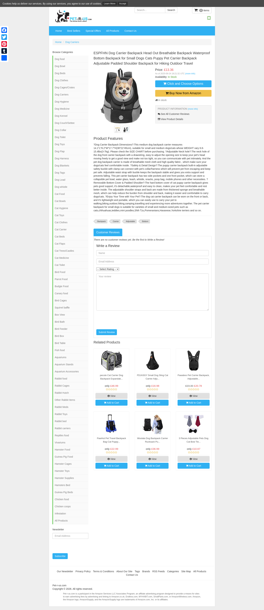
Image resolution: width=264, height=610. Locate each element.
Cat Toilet (60, 265)
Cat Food (60, 194)
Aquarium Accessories (67, 371)
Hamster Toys (62, 471)
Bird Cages (61, 300)
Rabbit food (61, 378)
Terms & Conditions (103, 571)
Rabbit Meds (61, 407)
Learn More (109, 3)
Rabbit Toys (61, 414)
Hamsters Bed (62, 485)
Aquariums (60, 357)
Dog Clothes (61, 80)
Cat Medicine (62, 258)
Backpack (101, 221)
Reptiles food (62, 435)
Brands (146, 571)
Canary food (61, 293)
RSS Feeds (158, 571)
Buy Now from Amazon (183, 93)
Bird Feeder (61, 329)
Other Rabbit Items (65, 400)
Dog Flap (60, 151)
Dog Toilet (60, 137)
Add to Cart (111, 402)
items (201, 10)
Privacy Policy (83, 571)
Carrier (116, 221)
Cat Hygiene (61, 208)
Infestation (60, 513)
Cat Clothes (61, 222)
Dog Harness (62, 158)
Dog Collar (60, 130)
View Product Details (170, 119)
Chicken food (62, 499)
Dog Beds (60, 73)
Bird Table (60, 343)
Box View (60, 314)
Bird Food (60, 272)
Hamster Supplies (64, 478)
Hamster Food (62, 449)
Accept (122, 3)
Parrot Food (61, 279)
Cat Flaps (60, 243)
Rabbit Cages (62, 385)
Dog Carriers (72, 42)
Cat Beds (60, 236)
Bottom (145, 221)
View (112, 396)
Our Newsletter (65, 571)
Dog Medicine (62, 108)
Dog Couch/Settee (64, 123)
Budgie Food (61, 286)
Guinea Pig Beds (64, 492)
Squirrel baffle (62, 307)
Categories (173, 571)
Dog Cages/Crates (65, 87)
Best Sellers (73, 30)
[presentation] (122, 320)
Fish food (60, 350)
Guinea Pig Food (64, 456)
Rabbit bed (61, 421)
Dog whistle (61, 186)
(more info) (190, 73)
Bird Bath (60, 321)
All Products (112, 30)
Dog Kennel (61, 115)
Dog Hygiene (62, 101)
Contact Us (130, 30)
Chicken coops (63, 506)
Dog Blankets (62, 165)
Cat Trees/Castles (64, 250)
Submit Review (107, 332)
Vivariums (60, 442)
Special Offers (93, 30)
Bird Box (59, 336)
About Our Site (124, 571)
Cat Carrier (61, 229)
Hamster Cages (63, 463)
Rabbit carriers (63, 428)
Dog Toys (60, 144)
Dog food (60, 59)
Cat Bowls (60, 201)
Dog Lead (60, 179)
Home (58, 30)
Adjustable (130, 221)
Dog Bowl (60, 66)
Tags (137, 571)
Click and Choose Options (183, 83)
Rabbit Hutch (62, 392)
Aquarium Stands (64, 364)
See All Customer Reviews (174, 114)
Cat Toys (59, 215)
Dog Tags (60, 172)
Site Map (186, 571)
